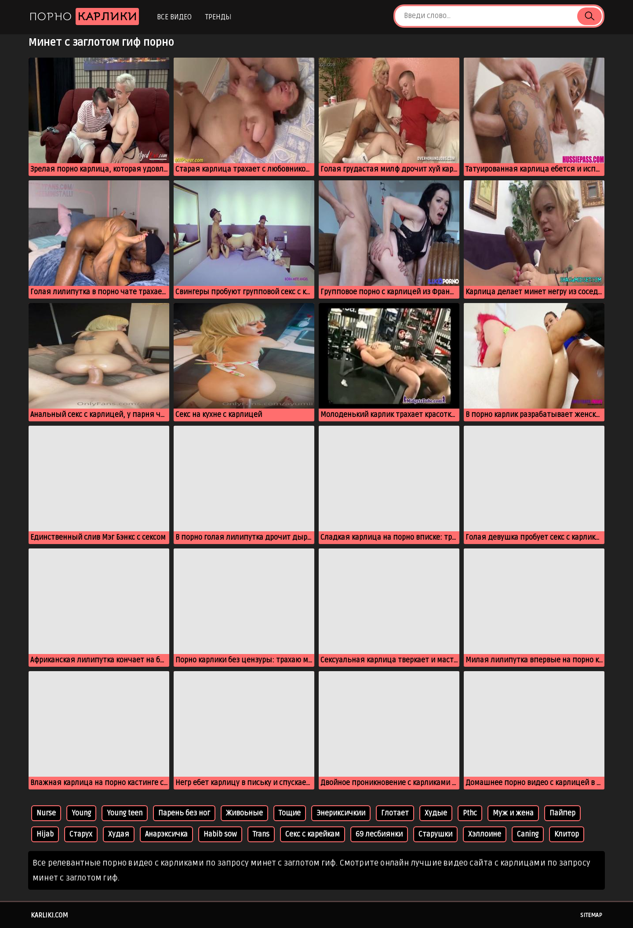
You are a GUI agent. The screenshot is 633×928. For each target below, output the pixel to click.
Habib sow (220, 834)
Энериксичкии (340, 813)
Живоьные (244, 813)
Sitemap (591, 915)
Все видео (174, 17)
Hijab (45, 834)
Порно (84, 16)
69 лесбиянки (379, 834)
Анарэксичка (166, 834)
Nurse (46, 813)
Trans (261, 834)
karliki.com (49, 915)
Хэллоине (484, 834)
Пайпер (562, 813)
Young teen (124, 813)
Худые (436, 813)
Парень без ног (184, 813)
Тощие (290, 813)
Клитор (566, 834)
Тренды (218, 17)
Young (81, 813)
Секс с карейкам (312, 834)
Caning (527, 834)
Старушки (435, 834)
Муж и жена (513, 813)
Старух (80, 834)
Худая (118, 834)
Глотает (395, 813)
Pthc (470, 813)
